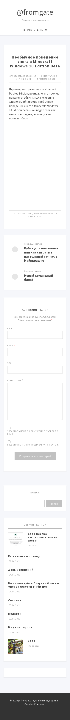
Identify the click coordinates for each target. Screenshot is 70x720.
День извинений (21, 569)
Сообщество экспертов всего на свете (43, 537)
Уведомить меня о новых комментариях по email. (32, 432)
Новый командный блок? (38, 277)
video (39, 216)
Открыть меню (37, 29)
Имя (10, 328)
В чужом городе (20, 627)
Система (14, 600)
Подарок (14, 613)
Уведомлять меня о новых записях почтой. (33, 444)
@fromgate (35, 12)
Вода (31, 641)
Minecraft (27, 213)
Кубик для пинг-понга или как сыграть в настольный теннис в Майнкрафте (41, 254)
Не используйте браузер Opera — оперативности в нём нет (34, 584)
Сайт (10, 363)
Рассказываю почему (24, 556)
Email (11, 345)
